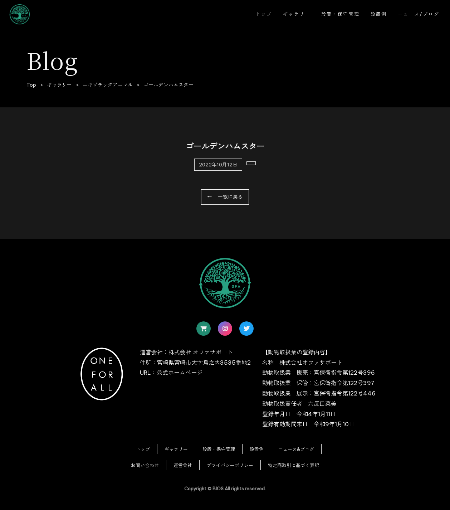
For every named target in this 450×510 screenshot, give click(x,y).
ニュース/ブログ (418, 14)
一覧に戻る (230, 197)
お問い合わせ (145, 465)
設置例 (379, 14)
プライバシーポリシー (230, 465)
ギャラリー (296, 14)
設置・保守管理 (340, 14)
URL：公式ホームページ (171, 372)
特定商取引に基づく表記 (293, 465)
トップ (264, 14)
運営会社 (182, 465)
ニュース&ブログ (296, 449)
